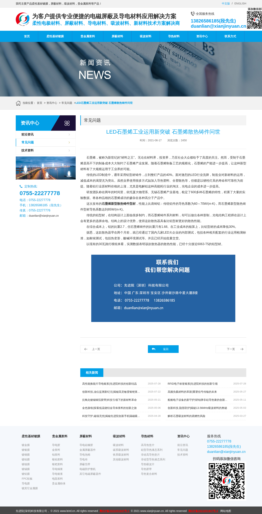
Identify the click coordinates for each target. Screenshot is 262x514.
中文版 (226, 3)
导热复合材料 (149, 473)
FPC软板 (27, 478)
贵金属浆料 (87, 36)
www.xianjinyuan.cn (152, 510)
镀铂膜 (26, 459)
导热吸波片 (147, 464)
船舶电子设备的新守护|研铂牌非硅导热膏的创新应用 (199, 399)
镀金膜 (26, 445)
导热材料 (174, 36)
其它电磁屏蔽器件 (90, 473)
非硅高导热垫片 (150, 454)
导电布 (84, 459)
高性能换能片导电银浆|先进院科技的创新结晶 (109, 383)
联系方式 (230, 36)
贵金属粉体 (59, 483)
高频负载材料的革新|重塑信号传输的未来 (192, 391)
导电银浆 (57, 473)
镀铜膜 (26, 454)
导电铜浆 (57, 469)
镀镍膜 (26, 464)
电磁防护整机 (88, 469)
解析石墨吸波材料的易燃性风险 (186, 416)
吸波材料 (145, 36)
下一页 (231, 349)
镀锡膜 (26, 469)
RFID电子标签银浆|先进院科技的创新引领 (193, 383)
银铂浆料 (57, 459)
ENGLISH (240, 3)
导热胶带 (146, 469)
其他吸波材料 (121, 459)
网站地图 (225, 510)
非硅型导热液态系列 (153, 459)
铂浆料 (56, 454)
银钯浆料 (57, 464)
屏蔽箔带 (85, 464)
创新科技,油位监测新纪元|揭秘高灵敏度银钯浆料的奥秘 (115, 391)
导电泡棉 (85, 454)
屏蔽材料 (117, 36)
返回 (165, 349)
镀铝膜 (26, 473)
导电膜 (26, 483)
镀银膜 (26, 449)
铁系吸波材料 (121, 454)
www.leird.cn (67, 510)
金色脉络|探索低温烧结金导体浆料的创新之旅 (109, 407)
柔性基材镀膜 (55, 36)
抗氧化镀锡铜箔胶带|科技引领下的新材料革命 (109, 399)
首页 (27, 36)
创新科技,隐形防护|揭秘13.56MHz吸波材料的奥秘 (197, 407)
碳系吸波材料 (121, 449)
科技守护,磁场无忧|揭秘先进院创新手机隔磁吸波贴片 (114, 416)
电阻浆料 (57, 478)
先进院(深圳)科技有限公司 (31, 510)
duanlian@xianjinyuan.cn (44, 215)
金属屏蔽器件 (88, 449)
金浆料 (56, 449)
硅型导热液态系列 (152, 449)
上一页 (96, 349)
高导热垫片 (147, 445)
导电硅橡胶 (86, 445)
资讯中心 (202, 36)
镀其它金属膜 (30, 488)
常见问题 (66, 102)
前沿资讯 (27, 134)
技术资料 (27, 150)
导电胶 (56, 445)
